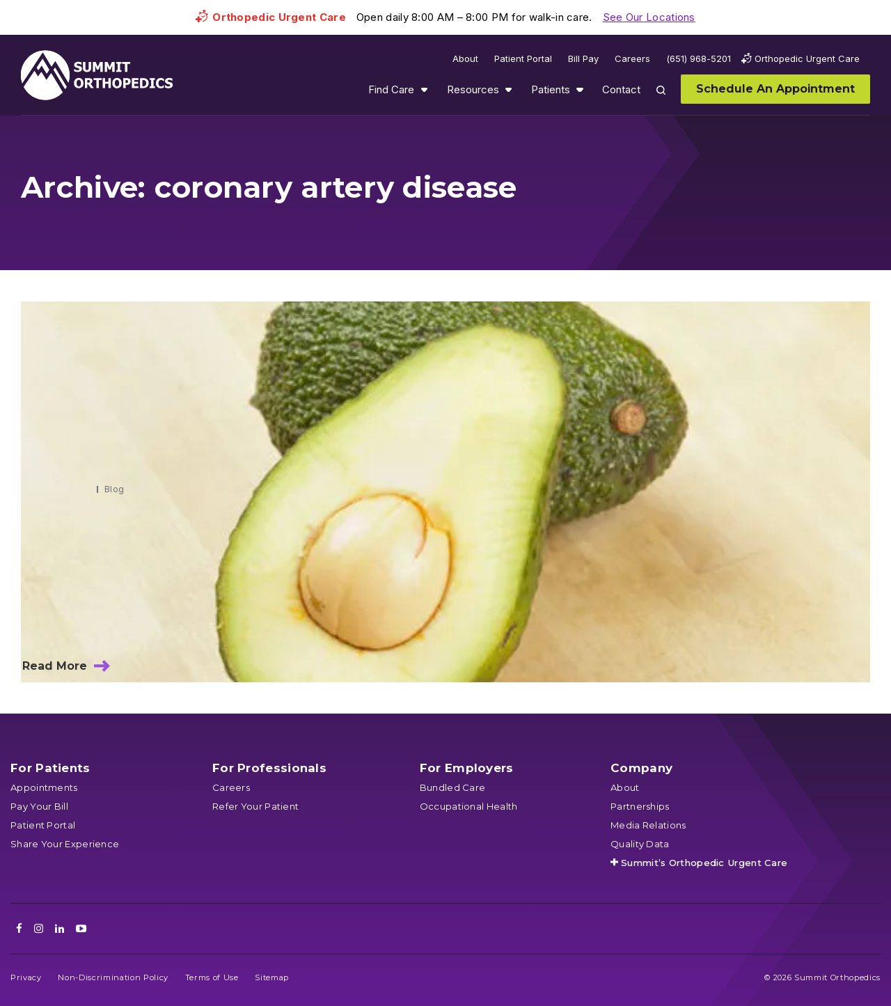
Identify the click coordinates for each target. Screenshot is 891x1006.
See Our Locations (649, 17)
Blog (114, 489)
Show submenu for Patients (580, 89)
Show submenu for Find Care (424, 89)
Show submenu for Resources (508, 89)
